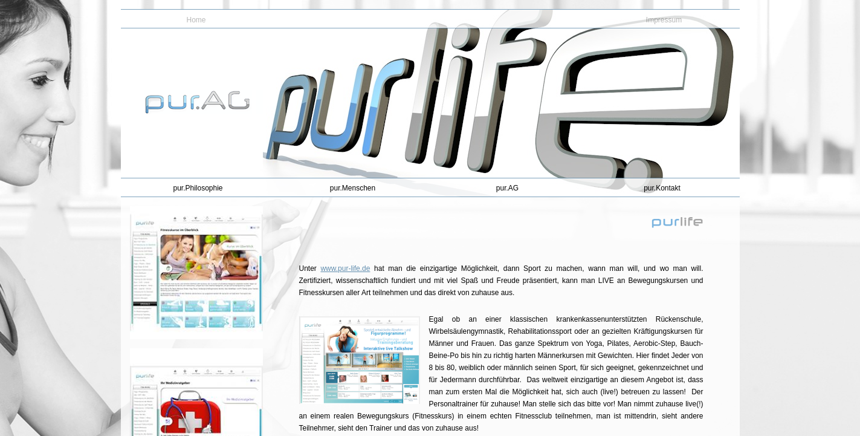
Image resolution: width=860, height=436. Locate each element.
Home (195, 20)
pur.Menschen (352, 188)
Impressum (664, 20)
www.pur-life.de (345, 268)
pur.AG (507, 188)
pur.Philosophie (197, 188)
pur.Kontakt (662, 188)
